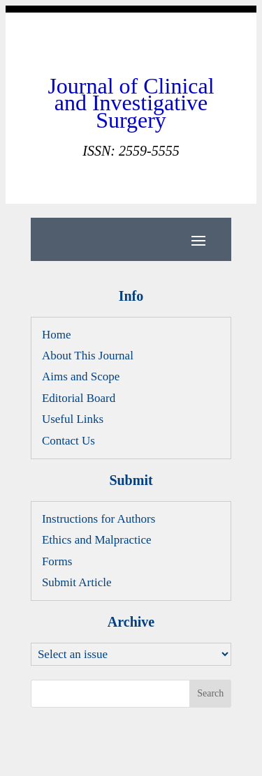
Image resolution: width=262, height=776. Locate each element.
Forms (57, 561)
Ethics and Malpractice (97, 539)
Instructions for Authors (98, 518)
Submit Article (77, 582)
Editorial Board (78, 398)
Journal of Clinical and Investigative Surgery (131, 103)
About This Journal (87, 355)
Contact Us (68, 440)
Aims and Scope (80, 376)
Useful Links (72, 419)
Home (56, 334)
